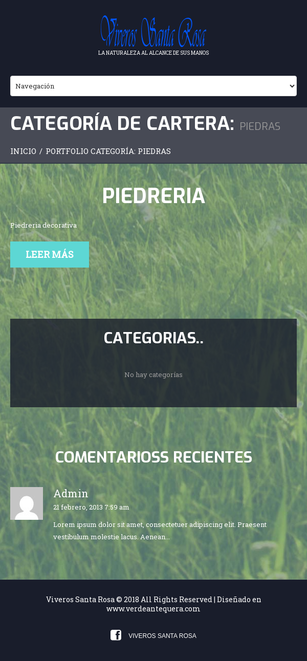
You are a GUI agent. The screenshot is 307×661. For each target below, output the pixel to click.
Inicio (23, 151)
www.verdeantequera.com (153, 608)
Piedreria (153, 196)
